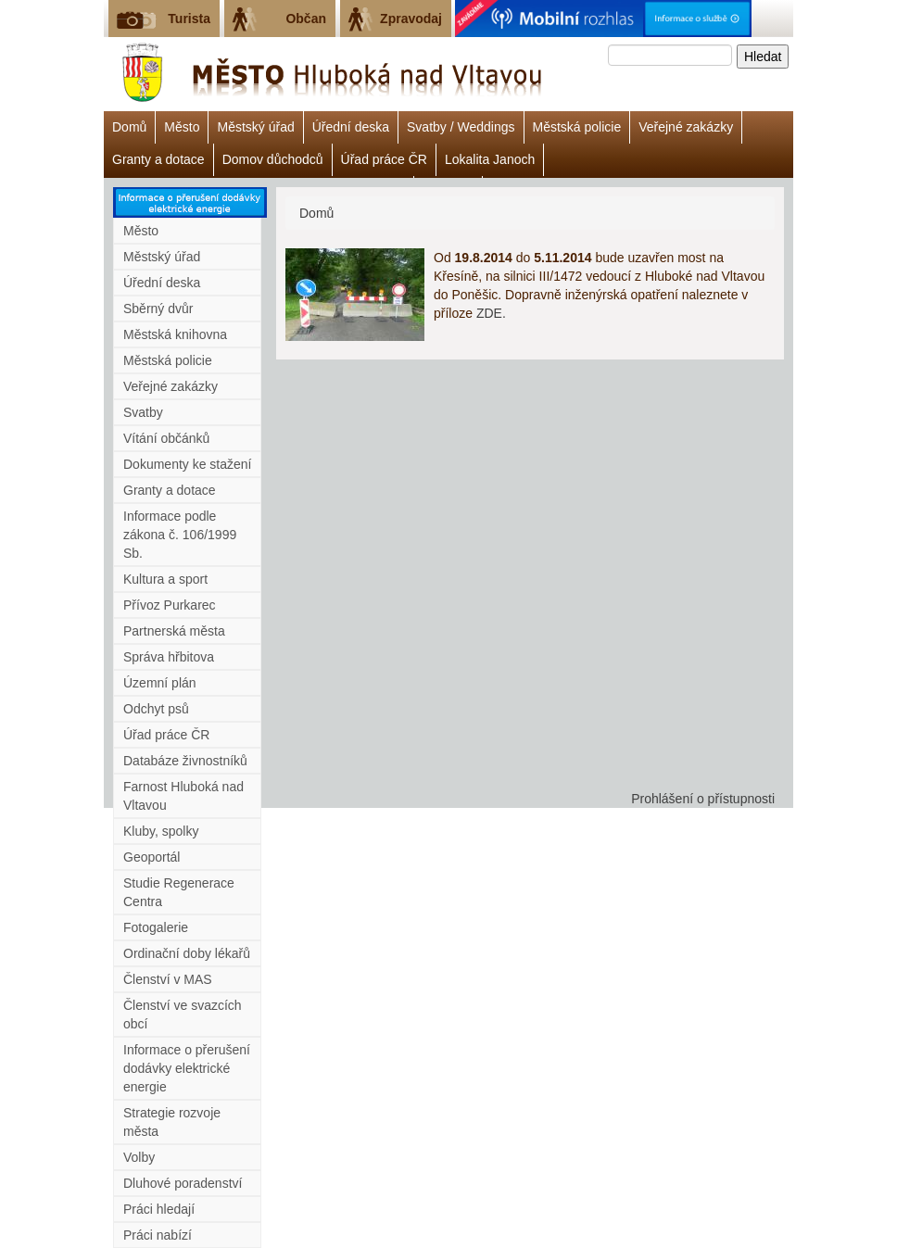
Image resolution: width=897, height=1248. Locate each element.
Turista (189, 18)
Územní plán (159, 682)
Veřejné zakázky (685, 127)
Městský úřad (255, 127)
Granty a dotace (158, 159)
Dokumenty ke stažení (187, 464)
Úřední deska (350, 127)
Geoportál (151, 857)
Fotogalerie (155, 927)
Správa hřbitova (168, 656)
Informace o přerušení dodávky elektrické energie (186, 1068)
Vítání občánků (166, 438)
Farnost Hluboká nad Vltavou (183, 796)
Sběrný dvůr (158, 308)
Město (181, 127)
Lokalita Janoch (490, 159)
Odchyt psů (156, 708)
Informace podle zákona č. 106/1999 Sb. (179, 535)
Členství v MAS (167, 979)
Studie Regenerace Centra (178, 892)
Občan (305, 18)
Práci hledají (159, 1209)
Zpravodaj (411, 18)
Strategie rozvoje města (172, 1122)
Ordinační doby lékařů (186, 953)
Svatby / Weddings (460, 127)
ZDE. (491, 313)
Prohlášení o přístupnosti (703, 798)
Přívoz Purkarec (169, 605)
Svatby (143, 412)
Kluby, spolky (160, 831)
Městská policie (577, 127)
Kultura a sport (165, 579)
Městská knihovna (175, 334)
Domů (129, 127)
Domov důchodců (272, 159)
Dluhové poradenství (182, 1183)
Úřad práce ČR (384, 159)
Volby (139, 1157)
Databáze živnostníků (185, 760)
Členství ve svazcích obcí (182, 1014)
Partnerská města (174, 631)
